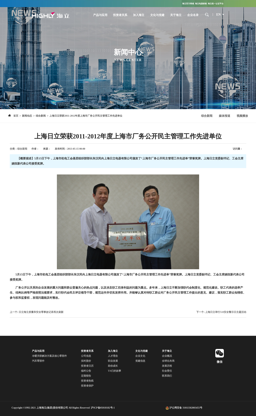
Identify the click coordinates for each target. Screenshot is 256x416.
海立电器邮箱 (201, 3)
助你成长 (113, 366)
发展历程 (167, 366)
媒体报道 (224, 115)
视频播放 (242, 115)
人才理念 (113, 356)
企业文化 (140, 356)
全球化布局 (168, 361)
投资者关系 (120, 15)
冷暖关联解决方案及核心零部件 (49, 356)
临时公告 (86, 371)
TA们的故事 (114, 371)
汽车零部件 (38, 361)
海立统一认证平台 (215, 3)
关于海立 (176, 15)
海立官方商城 (188, 3)
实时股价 (86, 361)
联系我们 (167, 375)
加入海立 (138, 15)
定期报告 (86, 375)
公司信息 (86, 356)
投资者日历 (87, 366)
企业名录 (193, 15)
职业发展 (113, 361)
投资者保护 (87, 385)
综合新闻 (206, 115)
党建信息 (140, 361)
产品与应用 (100, 15)
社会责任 (167, 371)
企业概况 (167, 356)
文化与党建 (157, 15)
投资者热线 (87, 380)
